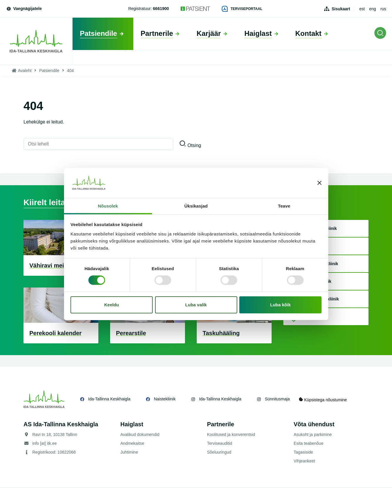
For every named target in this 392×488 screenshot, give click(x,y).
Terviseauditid (219, 444)
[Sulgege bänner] (319, 183)
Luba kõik (280, 304)
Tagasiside (303, 452)
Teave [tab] (284, 205)
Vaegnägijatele (24, 8)
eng (372, 8)
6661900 (161, 8)
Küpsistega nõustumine (325, 399)
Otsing (194, 145)
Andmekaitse (132, 444)
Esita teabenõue (308, 444)
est (362, 8)
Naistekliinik (165, 399)
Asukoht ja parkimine (313, 435)
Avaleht (24, 70)
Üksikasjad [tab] (196, 205)
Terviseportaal (242, 9)
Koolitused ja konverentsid (231, 435)
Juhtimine (129, 452)
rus (383, 8)
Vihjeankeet (304, 461)
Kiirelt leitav (48, 203)
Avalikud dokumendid (139, 435)
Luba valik (196, 304)
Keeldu (111, 304)
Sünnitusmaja (277, 399)
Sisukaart (341, 8)
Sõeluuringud (219, 452)
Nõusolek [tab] (108, 205)
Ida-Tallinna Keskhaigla (109, 399)
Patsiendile (49, 70)
